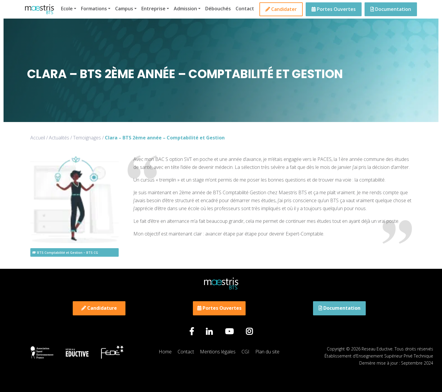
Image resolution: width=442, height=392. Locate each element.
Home (165, 351)
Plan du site (267, 351)
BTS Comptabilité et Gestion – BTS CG (65, 252)
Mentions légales (218, 351)
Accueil (37, 137)
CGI (245, 351)
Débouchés (218, 8)
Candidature (99, 308)
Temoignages (87, 137)
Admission (185, 8)
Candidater (281, 9)
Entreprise (153, 8)
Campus (124, 8)
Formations (94, 8)
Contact (245, 8)
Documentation (390, 9)
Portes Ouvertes (334, 9)
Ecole (67, 8)
